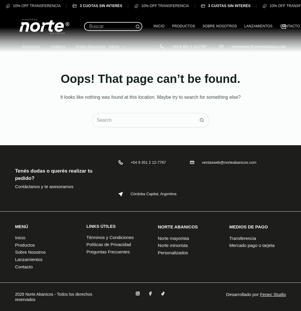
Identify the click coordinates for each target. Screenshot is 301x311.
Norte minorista (173, 245)
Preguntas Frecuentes (108, 251)
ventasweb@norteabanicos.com (259, 46)
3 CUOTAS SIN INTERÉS (97, 6)
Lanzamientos (258, 26)
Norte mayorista (173, 238)
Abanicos (27, 46)
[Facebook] (150, 293)
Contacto (290, 26)
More (118, 46)
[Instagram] (138, 293)
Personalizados (173, 252)
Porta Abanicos (87, 46)
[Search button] (137, 26)
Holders (54, 46)
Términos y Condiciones (110, 237)
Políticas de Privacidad (108, 244)
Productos (183, 26)
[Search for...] (108, 26)
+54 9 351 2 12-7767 (189, 46)
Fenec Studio (273, 294)
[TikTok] (163, 293)
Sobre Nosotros (220, 26)
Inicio (159, 26)
